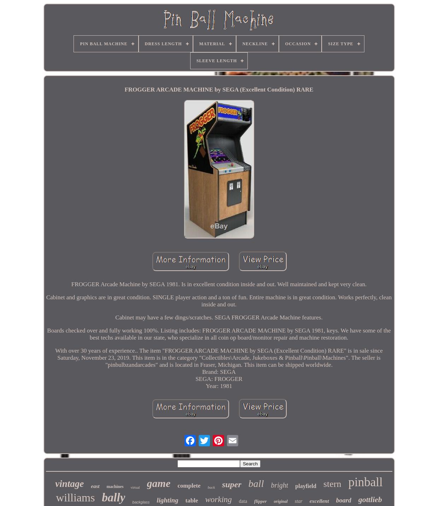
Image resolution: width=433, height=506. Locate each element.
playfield (305, 486)
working (218, 499)
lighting (167, 500)
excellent (319, 501)
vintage (69, 483)
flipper (260, 501)
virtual (135, 487)
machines (115, 486)
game (159, 483)
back (211, 487)
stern (332, 484)
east (95, 486)
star (299, 501)
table (192, 500)
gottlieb (370, 499)
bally (113, 497)
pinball (365, 482)
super (231, 484)
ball (256, 483)
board (343, 500)
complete (188, 485)
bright (279, 485)
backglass (141, 502)
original (281, 501)
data (243, 501)
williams (75, 497)
